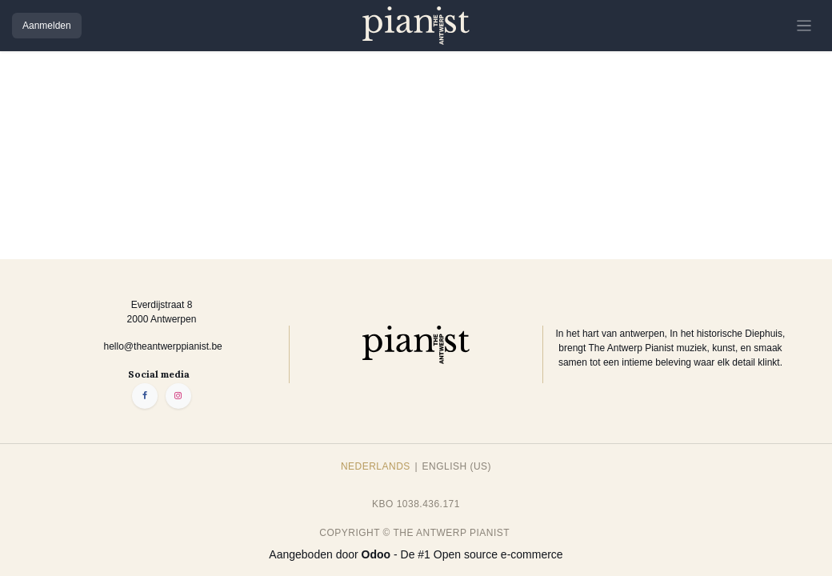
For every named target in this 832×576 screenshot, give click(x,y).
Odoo (378, 554)
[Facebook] (145, 396)
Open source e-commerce (498, 554)
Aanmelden (46, 25)
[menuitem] (375, 466)
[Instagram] (178, 396)
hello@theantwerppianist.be (163, 346)
